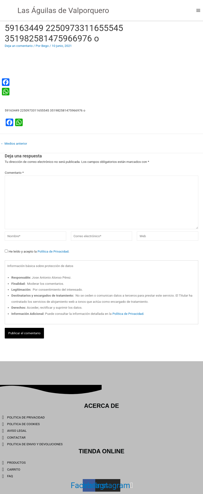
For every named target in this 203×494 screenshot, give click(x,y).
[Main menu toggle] (198, 10)
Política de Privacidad (53, 251)
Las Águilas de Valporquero (63, 10)
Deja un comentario (19, 46)
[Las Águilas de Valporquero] (7, 10)
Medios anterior (13, 143)
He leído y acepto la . (37, 251)
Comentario (14, 172)
